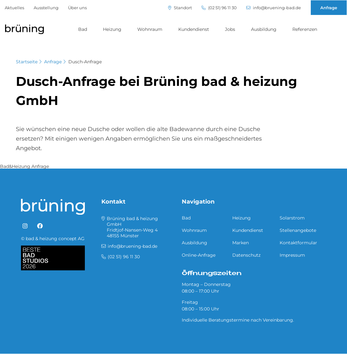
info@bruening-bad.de (273, 8)
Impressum (292, 255)
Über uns (77, 7)
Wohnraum (149, 29)
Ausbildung (263, 29)
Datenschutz (246, 255)
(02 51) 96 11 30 (219, 8)
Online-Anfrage (198, 255)
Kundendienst (193, 29)
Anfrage (328, 7)
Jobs (230, 29)
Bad (82, 29)
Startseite (26, 62)
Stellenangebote (298, 230)
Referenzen (304, 29)
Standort (180, 8)
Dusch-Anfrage (85, 62)
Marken (240, 243)
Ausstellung (46, 7)
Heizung (112, 29)
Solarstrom (292, 218)
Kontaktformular (298, 243)
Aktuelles (14, 7)
